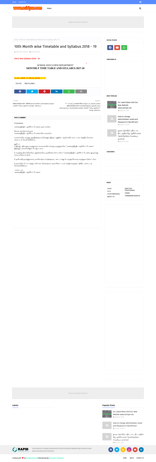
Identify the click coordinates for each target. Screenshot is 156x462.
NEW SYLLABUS (30, 83)
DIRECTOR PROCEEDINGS (130, 189)
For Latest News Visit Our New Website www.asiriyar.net (128, 105)
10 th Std (22, 40)
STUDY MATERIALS (113, 194)
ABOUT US (110, 196)
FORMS (127, 193)
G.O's (109, 191)
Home (14, 2)
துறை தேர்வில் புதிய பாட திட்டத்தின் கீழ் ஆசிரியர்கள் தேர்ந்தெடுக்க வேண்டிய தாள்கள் (129, 135)
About (132, 458)
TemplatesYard (31, 458)
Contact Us (22, 2)
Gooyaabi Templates (56, 458)
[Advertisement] (124, 243)
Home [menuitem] (49, 8)
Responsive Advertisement (78, 22)
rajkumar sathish (22, 52)
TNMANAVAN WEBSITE (132, 196)
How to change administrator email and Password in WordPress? (128, 119)
